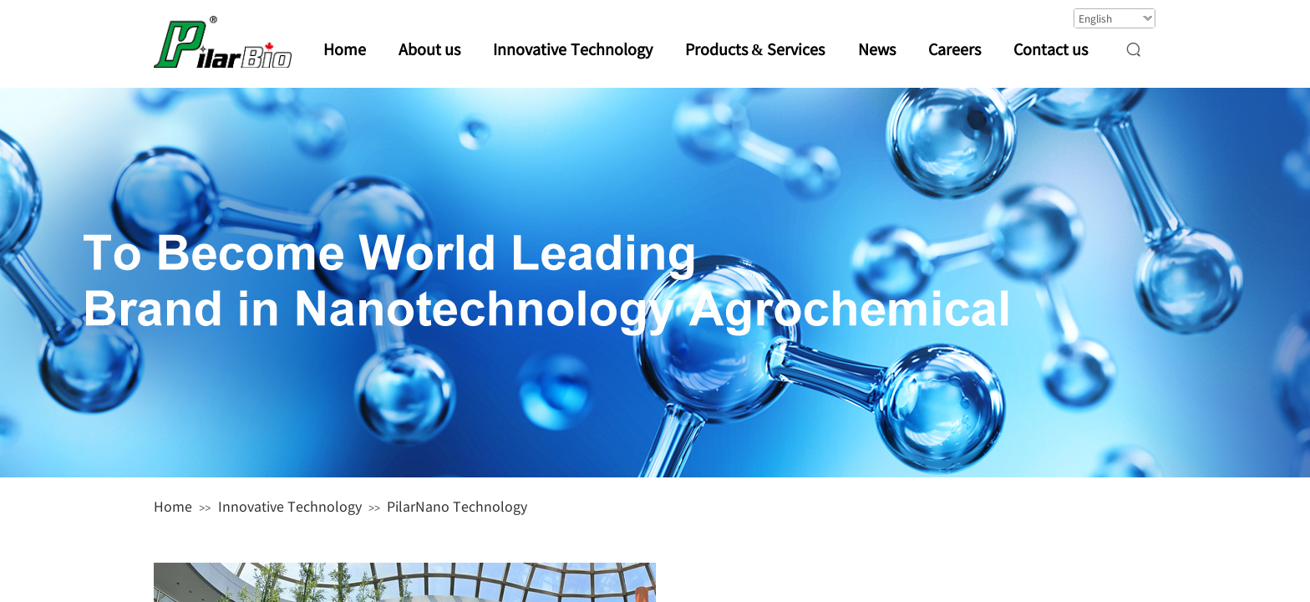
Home (173, 506)
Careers (954, 48)
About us (430, 48)
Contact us (1051, 48)
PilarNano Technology (457, 506)
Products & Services (755, 48)
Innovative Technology (290, 506)
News (877, 48)
